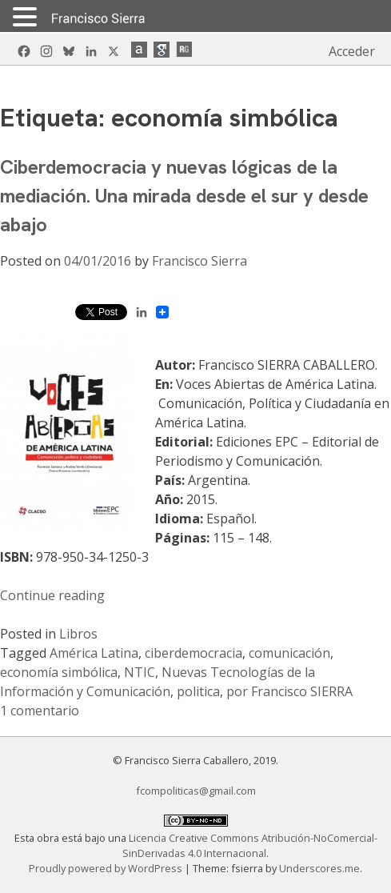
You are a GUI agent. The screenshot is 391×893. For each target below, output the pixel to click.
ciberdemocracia (193, 653)
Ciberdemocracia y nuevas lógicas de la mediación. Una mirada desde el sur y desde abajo (184, 195)
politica (198, 691)
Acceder (352, 51)
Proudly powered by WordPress (107, 868)
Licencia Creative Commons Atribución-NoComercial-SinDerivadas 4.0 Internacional (249, 845)
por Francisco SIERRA (289, 691)
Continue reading (52, 595)
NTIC (139, 672)
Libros (78, 634)
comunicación (289, 653)
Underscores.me (319, 868)
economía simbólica (59, 672)
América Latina (94, 653)
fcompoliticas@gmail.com (196, 790)
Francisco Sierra (199, 261)
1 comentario (39, 710)
